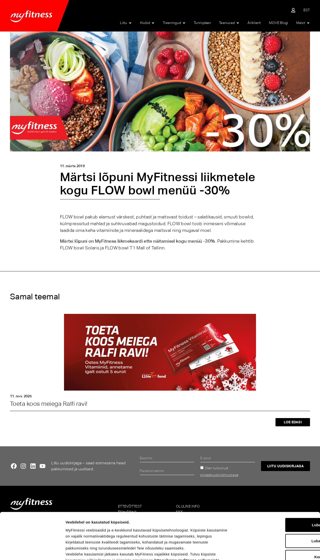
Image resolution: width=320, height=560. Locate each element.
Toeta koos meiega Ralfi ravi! (49, 403)
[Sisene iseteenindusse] (293, 10)
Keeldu (278, 515)
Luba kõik (278, 483)
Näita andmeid (261, 550)
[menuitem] (307, 10)
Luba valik (278, 499)
